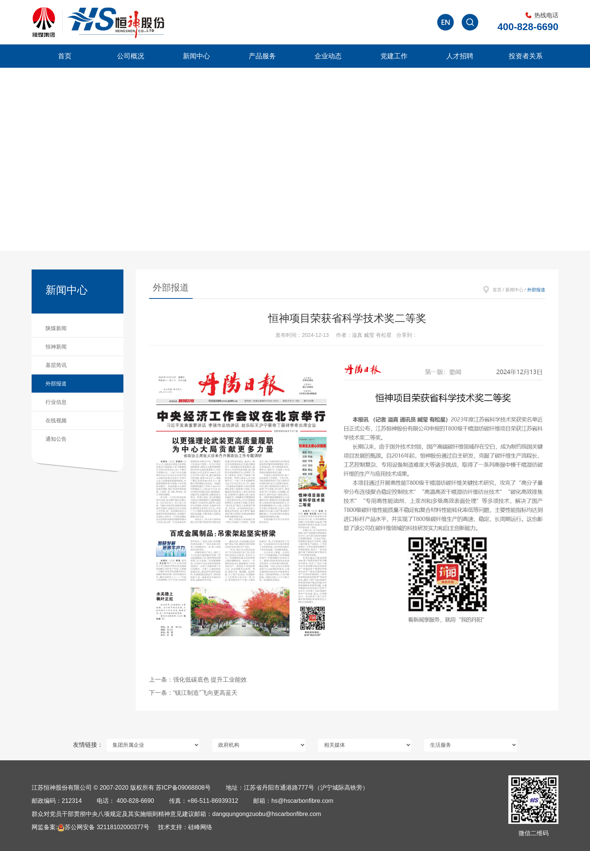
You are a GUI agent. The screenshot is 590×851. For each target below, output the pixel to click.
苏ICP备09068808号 (183, 787)
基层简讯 (56, 365)
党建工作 (394, 56)
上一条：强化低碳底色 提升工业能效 (198, 679)
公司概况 (130, 56)
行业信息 (56, 402)
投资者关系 (526, 56)
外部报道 (56, 384)
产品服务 (262, 56)
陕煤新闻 (56, 328)
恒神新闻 (56, 347)
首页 (64, 56)
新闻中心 (196, 56)
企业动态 (328, 56)
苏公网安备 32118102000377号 (103, 827)
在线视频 (56, 420)
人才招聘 (459, 56)
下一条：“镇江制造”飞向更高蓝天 (193, 693)
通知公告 (56, 439)
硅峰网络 (200, 827)
